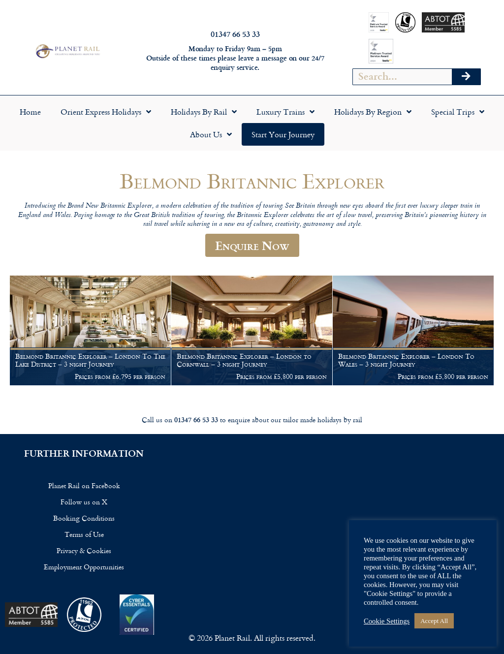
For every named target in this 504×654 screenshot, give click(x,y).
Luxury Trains (285, 112)
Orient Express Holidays (106, 112)
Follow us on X (84, 502)
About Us (211, 134)
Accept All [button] (434, 620)
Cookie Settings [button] (387, 621)
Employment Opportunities (84, 566)
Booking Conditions (84, 518)
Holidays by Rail (204, 112)
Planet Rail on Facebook (84, 485)
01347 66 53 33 (235, 33)
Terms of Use (84, 534)
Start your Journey (283, 134)
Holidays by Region (372, 112)
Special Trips (457, 112)
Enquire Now (252, 245)
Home (30, 112)
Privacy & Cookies (84, 550)
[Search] (466, 77)
